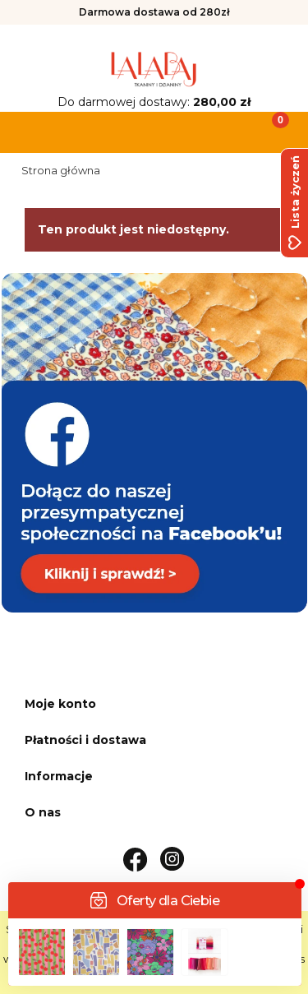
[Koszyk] (269, 131)
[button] (38, 131)
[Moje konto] (192, 131)
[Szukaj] (116, 131)
